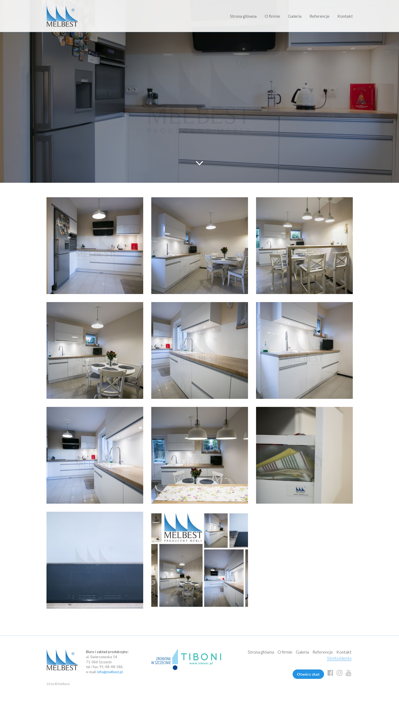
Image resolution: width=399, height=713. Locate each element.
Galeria (294, 16)
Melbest (62, 16)
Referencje (319, 16)
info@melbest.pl (110, 672)
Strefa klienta (339, 658)
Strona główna (243, 16)
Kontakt (345, 16)
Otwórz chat (308, 674)
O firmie (272, 16)
